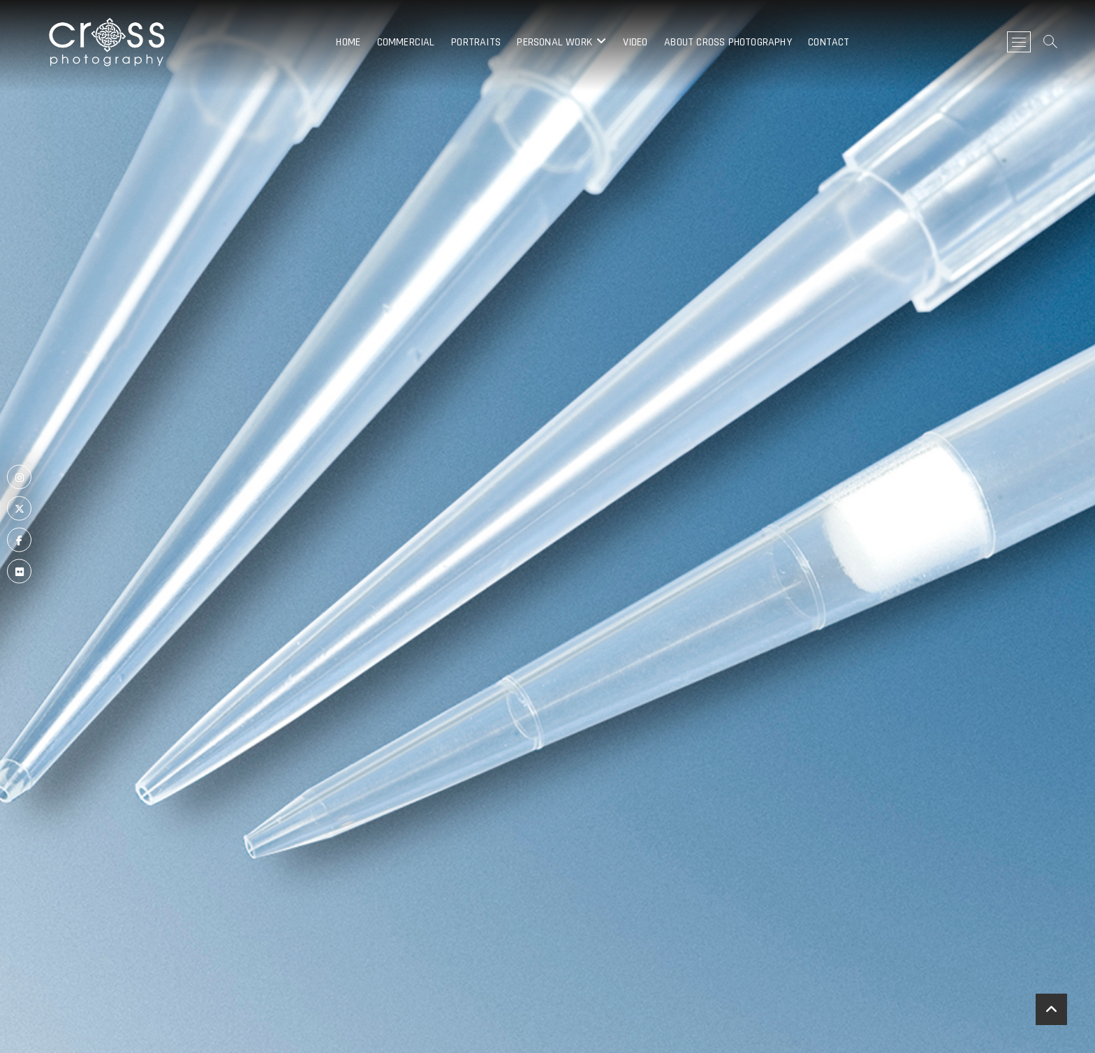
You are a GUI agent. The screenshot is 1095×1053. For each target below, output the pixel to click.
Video (635, 42)
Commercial (406, 42)
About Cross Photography (728, 42)
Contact (828, 42)
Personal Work (554, 42)
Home (348, 42)
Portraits (476, 42)
